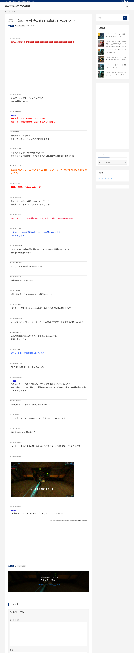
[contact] (127, 1)
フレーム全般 (20, 25)
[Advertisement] (48, 71)
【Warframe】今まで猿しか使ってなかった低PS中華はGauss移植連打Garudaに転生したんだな (116, 44)
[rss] (125, 1)
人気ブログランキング (105, 178)
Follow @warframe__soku (48, 585)
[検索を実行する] (125, 18)
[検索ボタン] (126, 6)
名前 (11, 650)
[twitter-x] (122, 1)
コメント (14, 620)
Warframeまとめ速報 (17, 6)
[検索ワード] (112, 18)
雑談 (12, 25)
